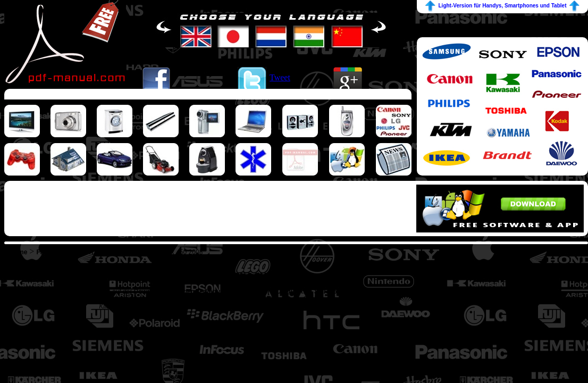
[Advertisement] (207, 94)
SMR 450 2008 (181, 252)
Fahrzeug (50, 252)
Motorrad (88, 252)
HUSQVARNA (131, 252)
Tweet (280, 77)
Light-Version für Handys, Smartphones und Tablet (503, 6)
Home (18, 252)
